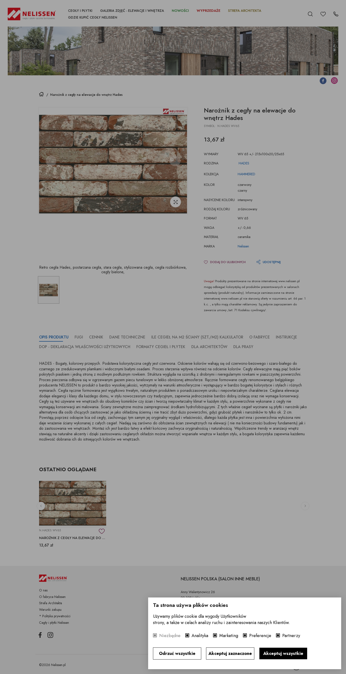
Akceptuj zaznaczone (230, 653)
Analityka (200, 635)
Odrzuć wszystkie (177, 653)
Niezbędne (169, 635)
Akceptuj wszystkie (283, 653)
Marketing (228, 635)
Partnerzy (291, 635)
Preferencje (260, 635)
